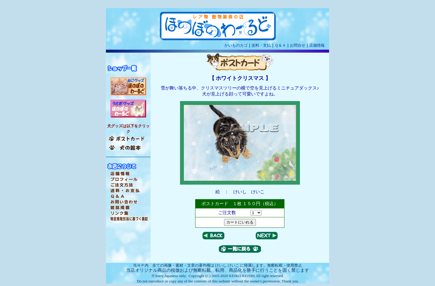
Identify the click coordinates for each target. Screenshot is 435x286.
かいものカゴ (236, 45)
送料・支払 (261, 45)
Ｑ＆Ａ (280, 45)
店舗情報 (317, 45)
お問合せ (297, 45)
